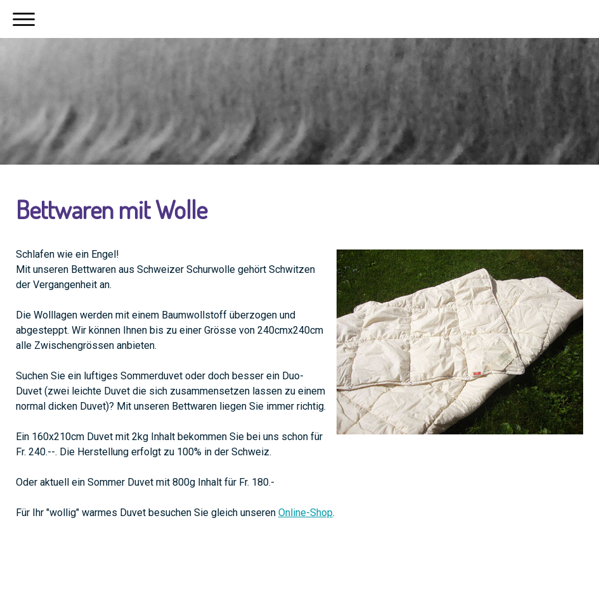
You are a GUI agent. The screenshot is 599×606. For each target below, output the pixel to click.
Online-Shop (305, 513)
